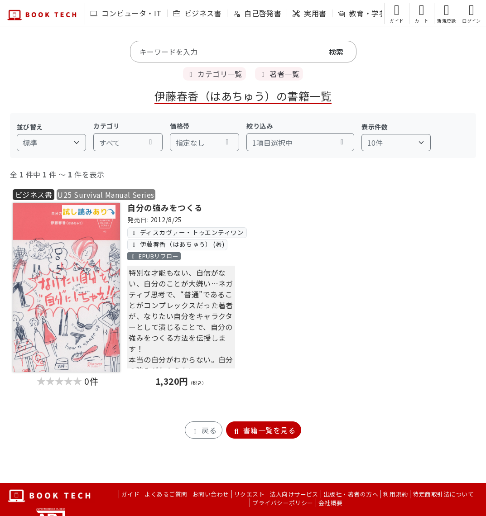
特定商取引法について (443, 494)
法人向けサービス (293, 494)
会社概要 (330, 502)
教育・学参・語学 (373, 13)
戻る (204, 430)
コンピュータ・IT (125, 13)
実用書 (309, 13)
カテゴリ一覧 (214, 73)
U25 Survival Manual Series (106, 194)
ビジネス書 (197, 13)
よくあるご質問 (165, 494)
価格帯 (179, 125)
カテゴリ (106, 125)
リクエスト (249, 494)
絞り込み (259, 125)
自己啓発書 (257, 13)
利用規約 (395, 494)
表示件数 (374, 126)
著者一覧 (279, 73)
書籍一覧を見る (263, 430)
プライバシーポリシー (282, 502)
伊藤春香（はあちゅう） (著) (177, 243)
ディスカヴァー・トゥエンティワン (187, 232)
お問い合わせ (210, 494)
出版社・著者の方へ (350, 494)
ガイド (130, 494)
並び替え (30, 126)
